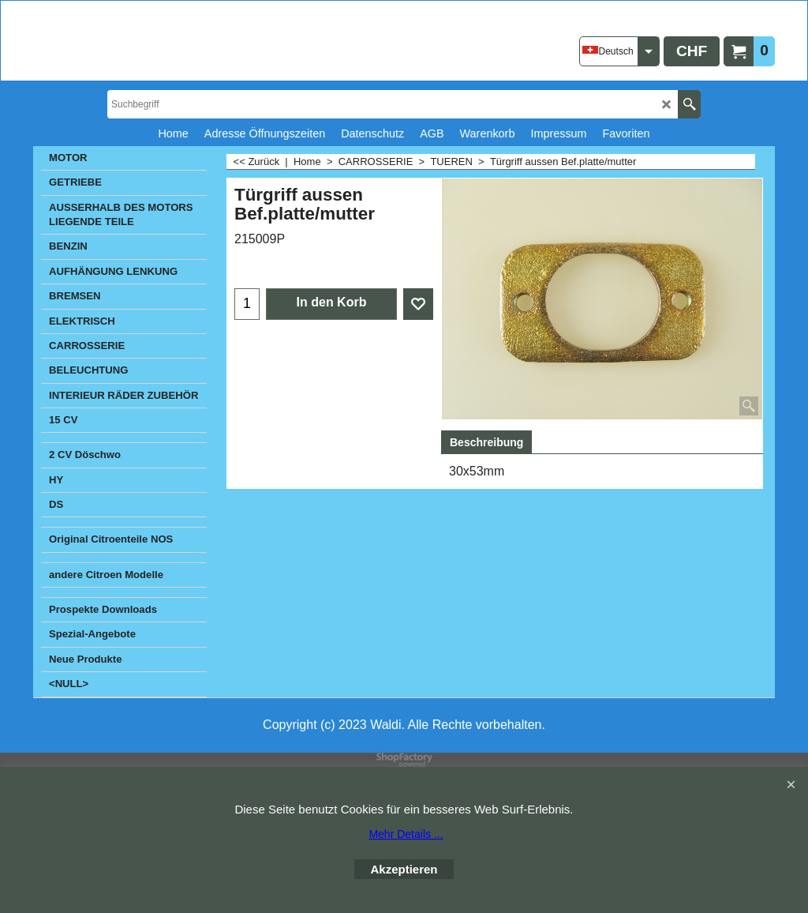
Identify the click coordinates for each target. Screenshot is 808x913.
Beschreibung (486, 442)
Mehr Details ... (405, 834)
